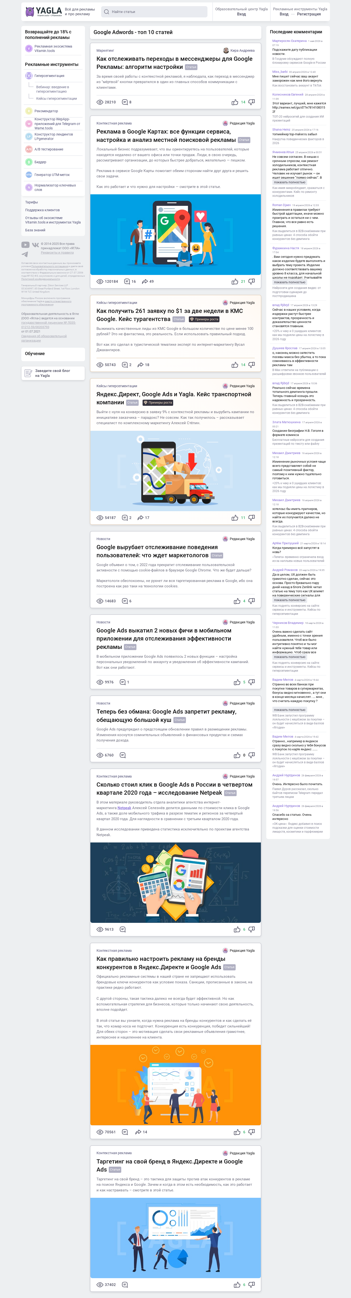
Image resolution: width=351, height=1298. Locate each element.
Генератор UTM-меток (47, 174)
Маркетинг (105, 50)
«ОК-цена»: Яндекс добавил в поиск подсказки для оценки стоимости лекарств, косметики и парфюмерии (297, 827)
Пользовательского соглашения (49, 266)
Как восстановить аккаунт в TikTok (296, 85)
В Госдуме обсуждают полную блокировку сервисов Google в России (299, 60)
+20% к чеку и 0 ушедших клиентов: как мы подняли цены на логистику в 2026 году (298, 335)
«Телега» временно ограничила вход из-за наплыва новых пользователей (298, 559)
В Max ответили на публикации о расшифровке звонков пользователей (299, 372)
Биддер (35, 162)
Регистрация (309, 14)
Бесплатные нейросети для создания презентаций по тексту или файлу (298, 441)
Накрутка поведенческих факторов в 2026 (298, 141)
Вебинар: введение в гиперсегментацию (52, 88)
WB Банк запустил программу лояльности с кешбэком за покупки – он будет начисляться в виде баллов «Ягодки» (298, 721)
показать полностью (289, 182)
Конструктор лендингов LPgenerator (49, 136)
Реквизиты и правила (57, 252)
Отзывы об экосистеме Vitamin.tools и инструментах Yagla (53, 220)
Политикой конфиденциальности (40, 279)
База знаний (35, 230)
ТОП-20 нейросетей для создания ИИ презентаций (298, 118)
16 (130, 281)
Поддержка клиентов (42, 210)
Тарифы (31, 202)
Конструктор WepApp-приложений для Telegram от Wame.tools (52, 123)
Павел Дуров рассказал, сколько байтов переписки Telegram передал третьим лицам (297, 793)
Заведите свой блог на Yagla (47, 373)
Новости (103, 539)
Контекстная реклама (114, 123)
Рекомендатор (41, 111)
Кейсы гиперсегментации (117, 303)
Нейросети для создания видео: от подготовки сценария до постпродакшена (296, 291)
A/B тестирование (44, 149)
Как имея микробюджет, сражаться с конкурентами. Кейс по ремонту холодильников (298, 192)
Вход (241, 14)
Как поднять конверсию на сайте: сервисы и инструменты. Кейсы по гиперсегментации (296, 609)
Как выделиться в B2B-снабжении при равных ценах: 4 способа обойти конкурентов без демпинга (299, 235)
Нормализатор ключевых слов (50, 187)
